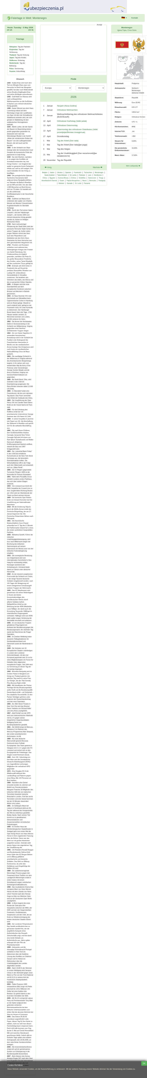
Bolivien (61, 183)
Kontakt (134, 18)
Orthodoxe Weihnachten (67, 110)
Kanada (69, 183)
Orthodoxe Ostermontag (67, 125)
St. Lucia (78, 183)
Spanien (68, 172)
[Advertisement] (73, 48)
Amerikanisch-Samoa (49, 180)
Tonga (101, 178)
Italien (52, 172)
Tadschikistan (62, 175)
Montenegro (99, 172)
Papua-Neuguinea (73, 180)
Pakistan (82, 175)
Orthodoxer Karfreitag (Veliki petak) (72, 121)
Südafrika (82, 178)
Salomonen (92, 178)
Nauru (84, 180)
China (45, 178)
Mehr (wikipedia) (133, 166)
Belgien (44, 172)
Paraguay (101, 180)
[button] (124, 18)
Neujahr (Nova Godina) (67, 106)
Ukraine (60, 172)
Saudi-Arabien (49, 175)
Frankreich (77, 172)
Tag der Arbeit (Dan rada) (67, 141)
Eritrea (73, 178)
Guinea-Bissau (63, 178)
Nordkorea (98, 175)
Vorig (48, 167)
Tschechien (88, 172)
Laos (89, 175)
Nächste (97, 167)
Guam (62, 180)
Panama (87, 183)
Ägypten (53, 178)
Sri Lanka (73, 175)
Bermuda (92, 180)
